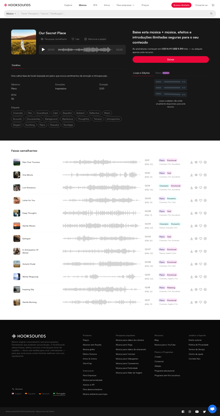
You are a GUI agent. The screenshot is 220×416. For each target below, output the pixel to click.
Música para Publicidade (127, 368)
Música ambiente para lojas (95, 394)
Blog (157, 340)
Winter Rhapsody (30, 276)
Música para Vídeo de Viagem (129, 372)
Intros (107, 5)
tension (98, 119)
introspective (113, 119)
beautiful (67, 113)
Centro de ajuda (196, 354)
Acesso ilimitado (181, 5)
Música (82, 5)
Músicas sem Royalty (92, 344)
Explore (68, 5)
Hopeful (169, 253)
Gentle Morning (29, 302)
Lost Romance (29, 187)
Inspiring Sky (28, 289)
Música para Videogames (127, 358)
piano (42, 124)
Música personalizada (92, 380)
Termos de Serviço (197, 349)
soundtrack (42, 113)
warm (107, 113)
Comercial (159, 361)
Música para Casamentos (127, 363)
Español (30, 393)
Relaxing (171, 287)
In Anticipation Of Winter (30, 251)
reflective (94, 113)
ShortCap (87, 363)
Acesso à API (88, 384)
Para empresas (126, 5)
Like (75, 39)
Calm (174, 202)
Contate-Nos (194, 358)
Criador (158, 356)
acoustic (17, 119)
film (30, 113)
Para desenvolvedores (92, 389)
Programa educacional (164, 370)
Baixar (170, 59)
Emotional (171, 160)
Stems (162, 72)
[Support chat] (212, 409)
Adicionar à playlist (95, 39)
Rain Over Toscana (31, 162)
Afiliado (158, 366)
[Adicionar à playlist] (205, 162)
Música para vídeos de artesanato (131, 349)
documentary (33, 119)
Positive (162, 228)
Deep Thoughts (29, 213)
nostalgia (68, 124)
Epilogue (26, 238)
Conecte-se (201, 5)
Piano (162, 160)
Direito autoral (195, 340)
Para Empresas (89, 375)
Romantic (171, 198)
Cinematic (163, 164)
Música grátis (89, 349)
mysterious (67, 119)
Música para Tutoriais (125, 354)
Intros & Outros (90, 358)
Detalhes (16, 65)
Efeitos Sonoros (90, 354)
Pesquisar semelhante (54, 39)
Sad (169, 173)
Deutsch (44, 393)
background (51, 119)
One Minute (27, 175)
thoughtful (83, 119)
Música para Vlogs (124, 344)
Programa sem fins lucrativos (167, 375)
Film (169, 164)
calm (55, 113)
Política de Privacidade (198, 344)
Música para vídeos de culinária (130, 340)
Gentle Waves (28, 226)
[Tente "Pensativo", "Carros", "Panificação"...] (113, 13)
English (16, 393)
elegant (17, 124)
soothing (30, 124)
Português (59, 393)
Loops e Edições (141, 72)
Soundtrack (176, 164)
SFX (95, 5)
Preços (145, 5)
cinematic (18, 113)
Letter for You (28, 200)
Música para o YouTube (165, 344)
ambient (80, 113)
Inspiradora (60, 88)
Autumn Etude (28, 264)
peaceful (54, 124)
